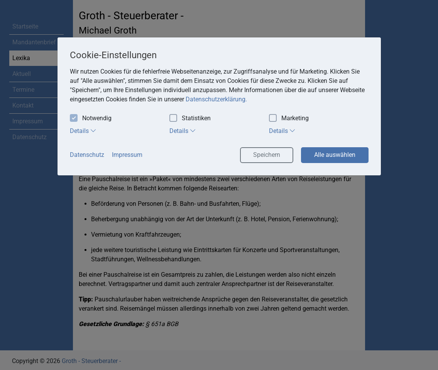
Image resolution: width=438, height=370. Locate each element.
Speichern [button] (266, 154)
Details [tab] (83, 131)
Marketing (289, 118)
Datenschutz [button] (87, 154)
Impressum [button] (127, 154)
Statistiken (190, 118)
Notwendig (91, 118)
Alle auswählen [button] (334, 154)
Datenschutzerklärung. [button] (216, 99)
